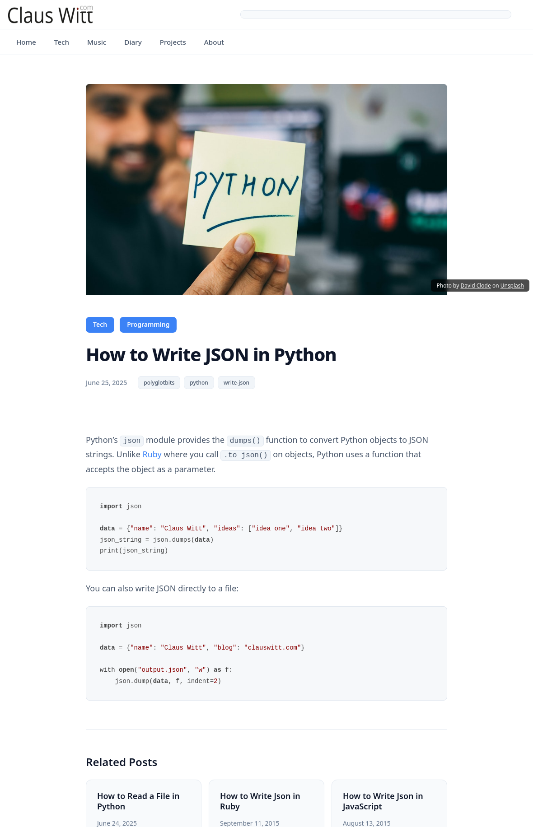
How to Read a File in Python (138, 800)
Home (26, 41)
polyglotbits (159, 382)
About (214, 41)
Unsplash (512, 285)
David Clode (475, 285)
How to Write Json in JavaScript (383, 800)
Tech (61, 41)
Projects (173, 41)
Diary (132, 41)
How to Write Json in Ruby (260, 800)
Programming (148, 324)
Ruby (152, 453)
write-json (236, 382)
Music (96, 41)
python (199, 382)
